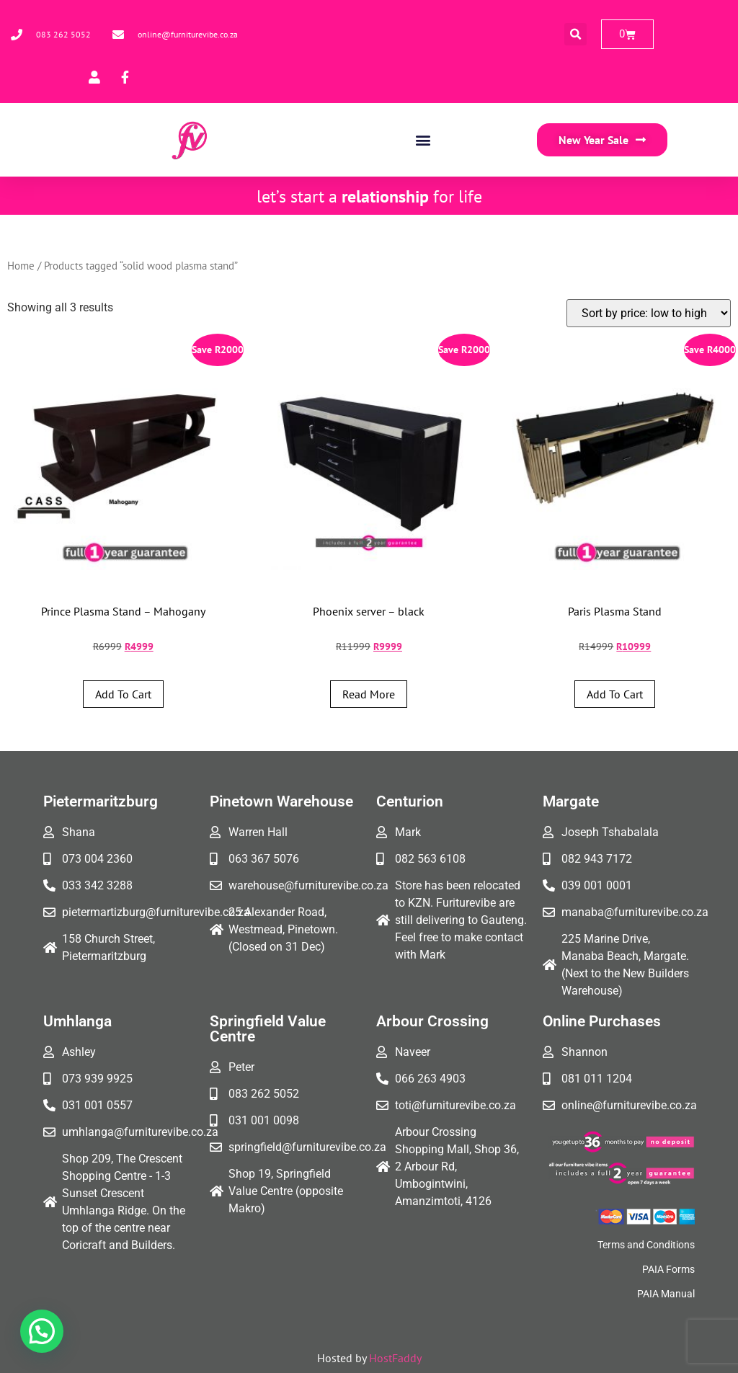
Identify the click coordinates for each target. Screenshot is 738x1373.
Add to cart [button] (123, 694)
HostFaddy (395, 1358)
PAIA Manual (666, 1293)
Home (21, 265)
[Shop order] (648, 313)
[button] (575, 34)
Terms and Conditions (646, 1244)
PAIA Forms (668, 1269)
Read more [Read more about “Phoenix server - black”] (368, 694)
